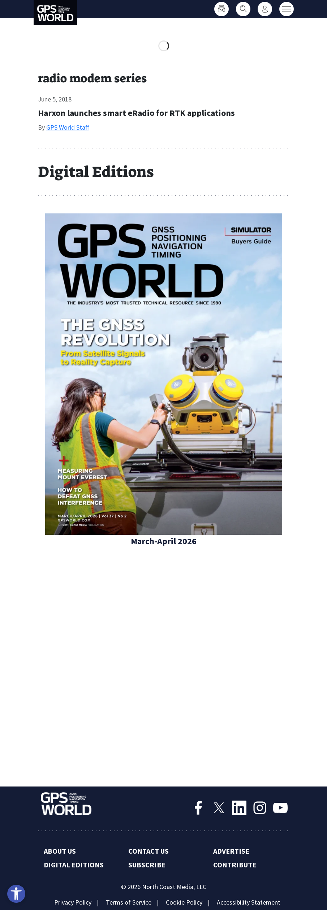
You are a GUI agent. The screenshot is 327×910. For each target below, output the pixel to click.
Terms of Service (128, 902)
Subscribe (146, 864)
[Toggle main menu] (286, 9)
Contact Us (148, 850)
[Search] (243, 9)
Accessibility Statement (248, 902)
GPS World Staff (67, 127)
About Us (60, 850)
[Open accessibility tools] (16, 894)
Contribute (234, 864)
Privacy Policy (72, 902)
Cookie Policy (184, 902)
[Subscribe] (221, 9)
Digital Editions (74, 864)
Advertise (231, 850)
